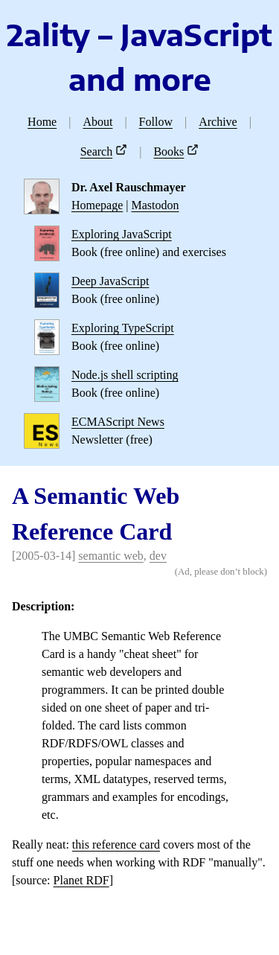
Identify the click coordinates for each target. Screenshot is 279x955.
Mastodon (155, 205)
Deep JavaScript (110, 281)
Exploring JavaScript (121, 234)
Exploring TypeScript (122, 328)
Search (96, 151)
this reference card (116, 844)
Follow (156, 121)
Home (42, 121)
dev (158, 555)
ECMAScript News (117, 421)
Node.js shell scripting (125, 374)
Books (168, 151)
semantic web (111, 555)
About (97, 121)
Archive (218, 121)
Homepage (97, 205)
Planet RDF (81, 880)
